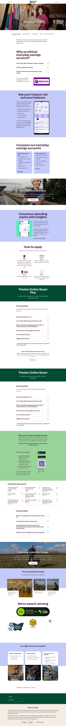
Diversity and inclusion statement (50, 714)
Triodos (10, 697)
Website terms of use (41, 707)
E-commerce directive (52, 707)
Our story (33, 563)
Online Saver (35, 34)
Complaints (55, 705)
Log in (56, 1)
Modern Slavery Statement (51, 712)
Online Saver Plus (26, 34)
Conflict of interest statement (51, 709)
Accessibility (34, 705)
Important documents (49, 34)
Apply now (33, 360)
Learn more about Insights (40, 238)
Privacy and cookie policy (44, 705)
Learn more (37, 168)
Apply (41, 34)
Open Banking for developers (37, 712)
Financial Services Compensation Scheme (48, 710)
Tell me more (33, 199)
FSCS (19, 79)
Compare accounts (16, 34)
